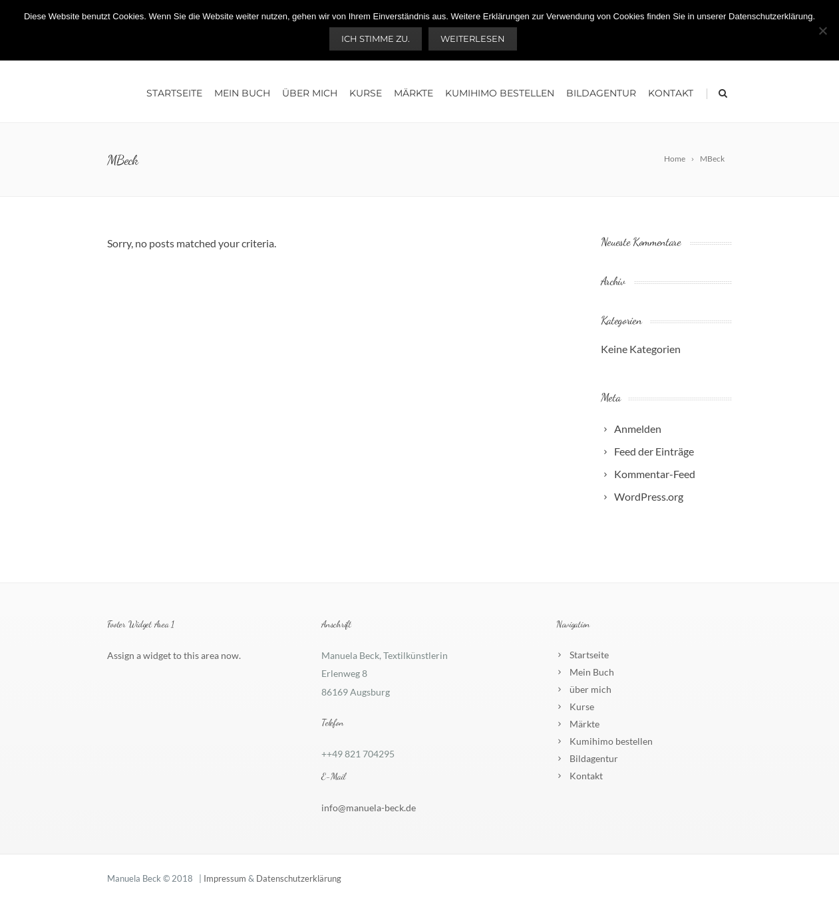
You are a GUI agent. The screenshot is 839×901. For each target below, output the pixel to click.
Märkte (413, 93)
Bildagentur (601, 93)
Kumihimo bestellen (499, 93)
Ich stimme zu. (375, 38)
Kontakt (670, 93)
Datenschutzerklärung (298, 878)
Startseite (174, 93)
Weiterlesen (472, 38)
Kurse (365, 93)
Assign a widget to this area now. (174, 655)
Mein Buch (242, 93)
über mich (309, 93)
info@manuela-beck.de (368, 807)
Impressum (225, 878)
